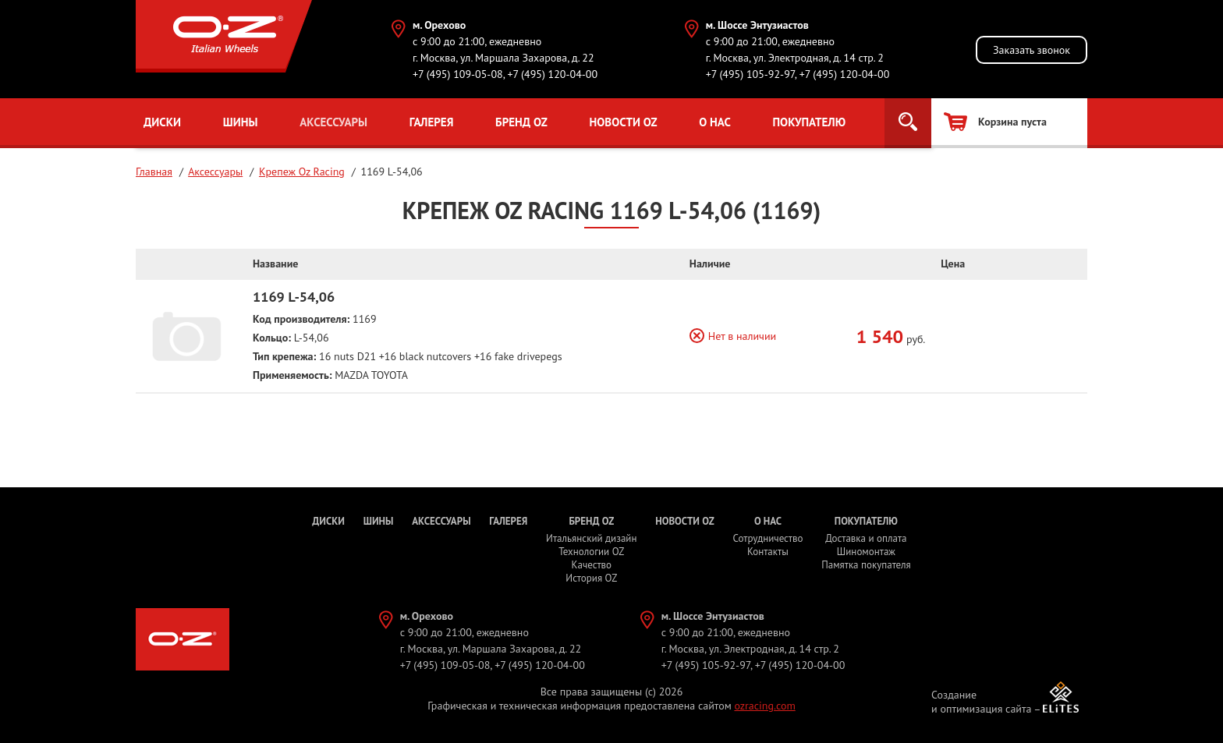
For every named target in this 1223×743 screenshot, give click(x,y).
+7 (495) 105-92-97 (750, 74)
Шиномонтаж (866, 551)
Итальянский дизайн (591, 538)
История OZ (591, 578)
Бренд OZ (521, 122)
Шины (240, 122)
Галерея (431, 122)
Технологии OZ (591, 551)
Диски (162, 122)
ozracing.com (764, 706)
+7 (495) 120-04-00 (552, 74)
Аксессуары (333, 122)
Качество (592, 564)
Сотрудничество (767, 538)
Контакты (768, 551)
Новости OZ (623, 122)
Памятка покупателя (865, 564)
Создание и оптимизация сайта (981, 702)
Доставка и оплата (865, 538)
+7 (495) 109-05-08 (458, 74)
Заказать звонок (1031, 50)
